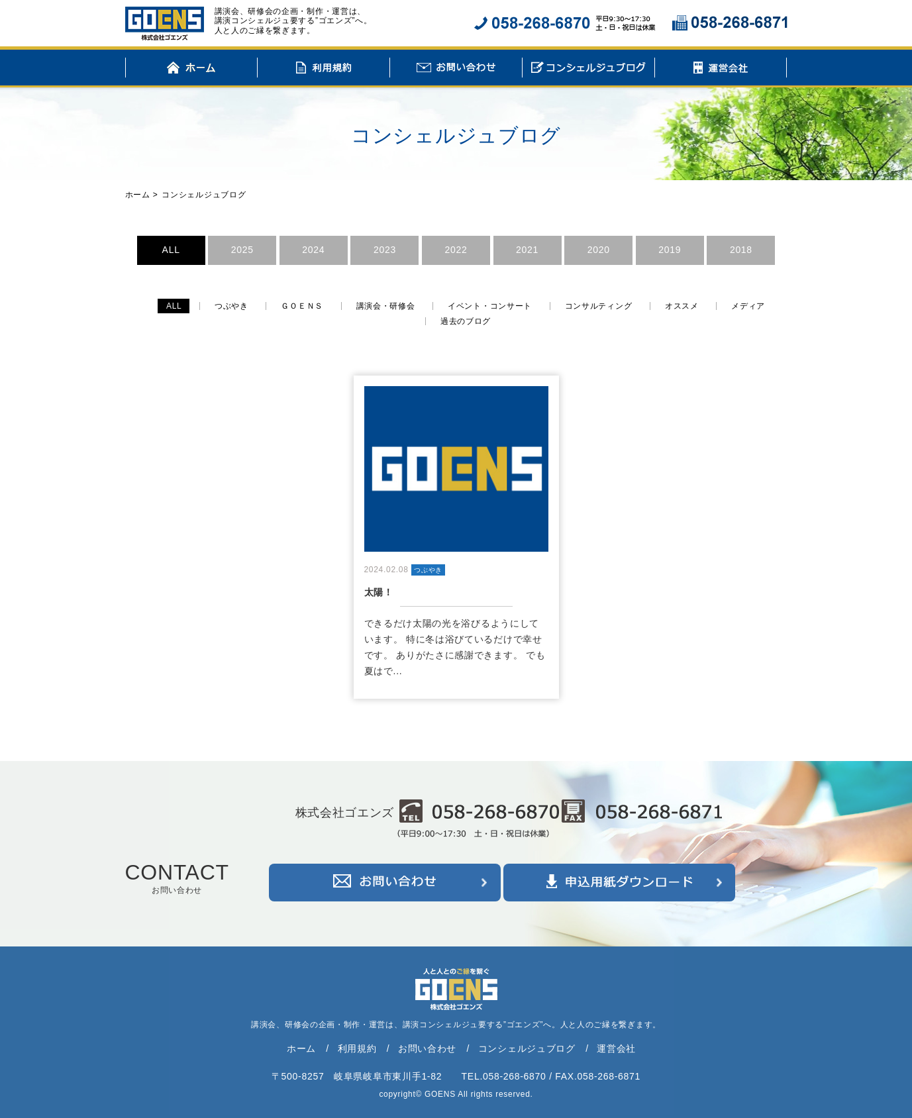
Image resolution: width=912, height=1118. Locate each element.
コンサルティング (599, 306)
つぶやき (231, 306)
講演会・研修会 (385, 306)
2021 (527, 249)
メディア (748, 306)
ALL (171, 249)
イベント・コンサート (490, 306)
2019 (669, 249)
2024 (313, 249)
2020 (598, 249)
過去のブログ (465, 321)
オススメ (682, 306)
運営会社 (721, 69)
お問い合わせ (456, 69)
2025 (242, 249)
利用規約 (323, 69)
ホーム (192, 69)
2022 (456, 249)
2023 (385, 249)
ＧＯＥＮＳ (302, 306)
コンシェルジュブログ (588, 69)
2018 (741, 249)
